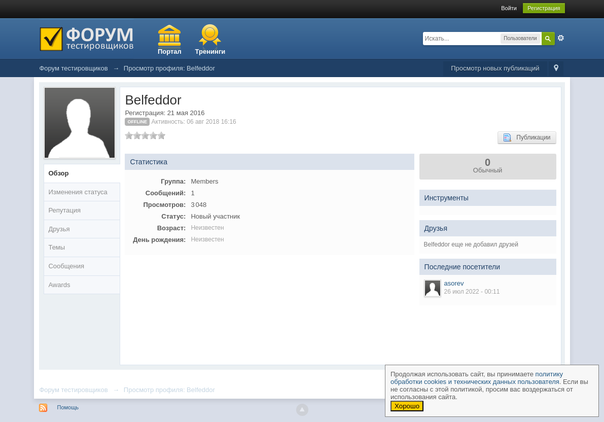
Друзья (58, 229)
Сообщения (66, 266)
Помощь (68, 407)
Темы (56, 247)
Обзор (58, 173)
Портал (170, 51)
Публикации (526, 137)
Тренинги (210, 51)
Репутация (64, 210)
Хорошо (407, 406)
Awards (59, 285)
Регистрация (543, 8)
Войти (509, 8)
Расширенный (561, 38)
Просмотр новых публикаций (495, 68)
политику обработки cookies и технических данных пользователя (476, 377)
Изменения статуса (77, 192)
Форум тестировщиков (73, 390)
